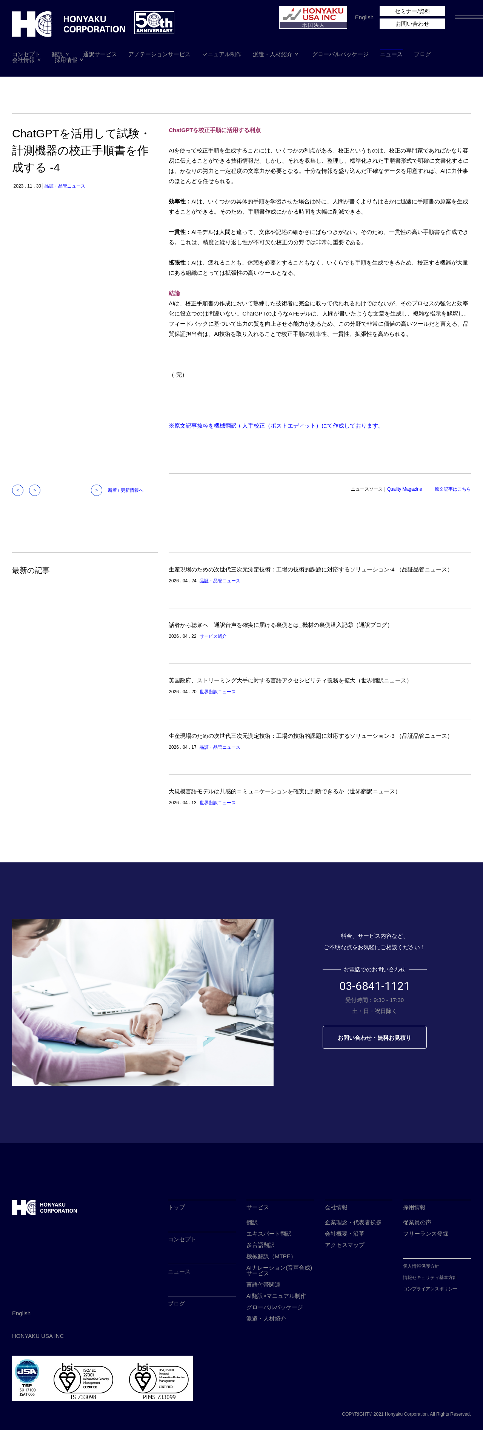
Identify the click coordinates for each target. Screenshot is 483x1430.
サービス (257, 1207)
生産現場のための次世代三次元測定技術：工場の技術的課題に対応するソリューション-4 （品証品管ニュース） (311, 569)
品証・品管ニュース (65, 186)
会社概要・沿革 (345, 1233)
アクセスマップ (345, 1245)
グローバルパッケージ (340, 54)
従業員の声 (417, 1222)
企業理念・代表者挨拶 (353, 1222)
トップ (176, 1207)
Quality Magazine (404, 489)
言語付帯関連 (263, 1284)
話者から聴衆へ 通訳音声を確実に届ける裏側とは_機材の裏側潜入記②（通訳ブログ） (280, 625)
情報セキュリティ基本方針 (430, 1277)
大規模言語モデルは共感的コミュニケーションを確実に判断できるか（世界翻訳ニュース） (285, 791)
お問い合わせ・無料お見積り (374, 1037)
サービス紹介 (213, 636)
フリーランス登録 (425, 1233)
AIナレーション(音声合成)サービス (279, 1270)
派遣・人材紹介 (272, 54)
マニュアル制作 (222, 54)
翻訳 (57, 54)
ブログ (422, 54)
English (364, 17)
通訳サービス (100, 54)
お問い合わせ (412, 23)
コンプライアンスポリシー (430, 1288)
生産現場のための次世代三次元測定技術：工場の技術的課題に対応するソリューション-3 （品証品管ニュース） (311, 736)
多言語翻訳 (260, 1245)
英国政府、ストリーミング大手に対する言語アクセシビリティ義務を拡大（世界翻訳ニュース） (290, 680)
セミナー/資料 (412, 11)
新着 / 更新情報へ (125, 490)
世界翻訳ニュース (218, 691)
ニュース (391, 54)
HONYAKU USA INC (38, 1336)
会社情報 (23, 60)
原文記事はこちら (453, 489)
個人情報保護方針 (421, 1266)
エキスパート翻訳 (269, 1233)
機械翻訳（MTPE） (271, 1256)
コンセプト (26, 54)
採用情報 (66, 60)
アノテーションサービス (159, 54)
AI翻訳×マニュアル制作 (276, 1296)
